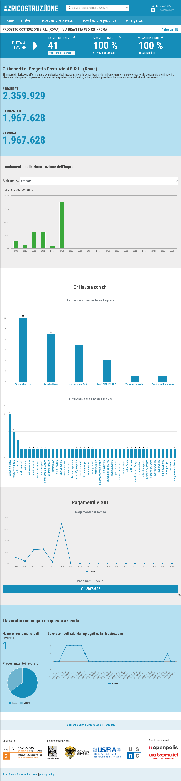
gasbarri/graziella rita (107, 471)
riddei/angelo (123, 467)
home (9, 20)
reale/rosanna (56, 467)
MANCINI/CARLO (106, 384)
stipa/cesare (17, 466)
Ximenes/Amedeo (134, 384)
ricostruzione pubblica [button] (99, 20)
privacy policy (46, 774)
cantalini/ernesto (33, 468)
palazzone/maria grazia (100, 472)
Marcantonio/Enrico (78, 384)
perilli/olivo (170, 465)
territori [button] (25, 20)
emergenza (134, 20)
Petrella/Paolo (50, 384)
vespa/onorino (88, 467)
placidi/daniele (60, 467)
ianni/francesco (68, 468)
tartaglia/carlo (92, 467)
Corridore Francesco (163, 384)
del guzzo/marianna (174, 470)
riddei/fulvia (127, 466)
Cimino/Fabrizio (23, 384)
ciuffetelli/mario (49, 468)
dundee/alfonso (9, 468)
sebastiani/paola (143, 468)
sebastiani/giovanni (72, 470)
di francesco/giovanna (45, 471)
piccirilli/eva (52, 466)
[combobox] (94, 8)
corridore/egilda (154, 468)
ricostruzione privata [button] (57, 20)
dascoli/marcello (80, 468)
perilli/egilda (158, 466)
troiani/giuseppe (84, 468)
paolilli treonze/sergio (135, 471)
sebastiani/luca (139, 468)
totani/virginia (96, 467)
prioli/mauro (25, 466)
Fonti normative (75, 725)
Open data (110, 725)
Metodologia (94, 725)
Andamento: (11, 180)
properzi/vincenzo (147, 469)
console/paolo (41, 467)
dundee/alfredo (162, 468)
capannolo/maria (13, 469)
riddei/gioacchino (151, 469)
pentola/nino (104, 466)
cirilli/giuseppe (166, 467)
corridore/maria (21, 468)
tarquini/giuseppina (76, 470)
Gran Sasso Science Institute (20, 774)
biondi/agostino (111, 468)
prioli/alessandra (29, 468)
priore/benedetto (64, 468)
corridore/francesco (119, 470)
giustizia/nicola (115, 467)
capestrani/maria (37, 469)
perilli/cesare (131, 466)
